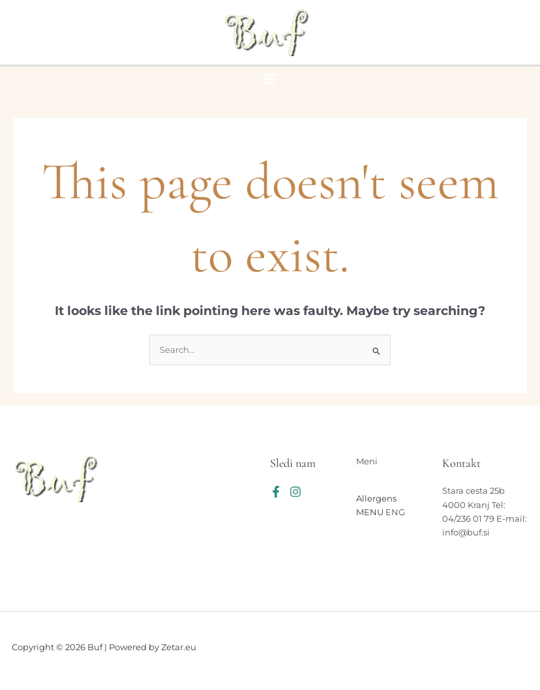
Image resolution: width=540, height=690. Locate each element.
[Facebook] (276, 492)
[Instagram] (295, 492)
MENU (369, 512)
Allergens (376, 498)
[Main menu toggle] (269, 79)
